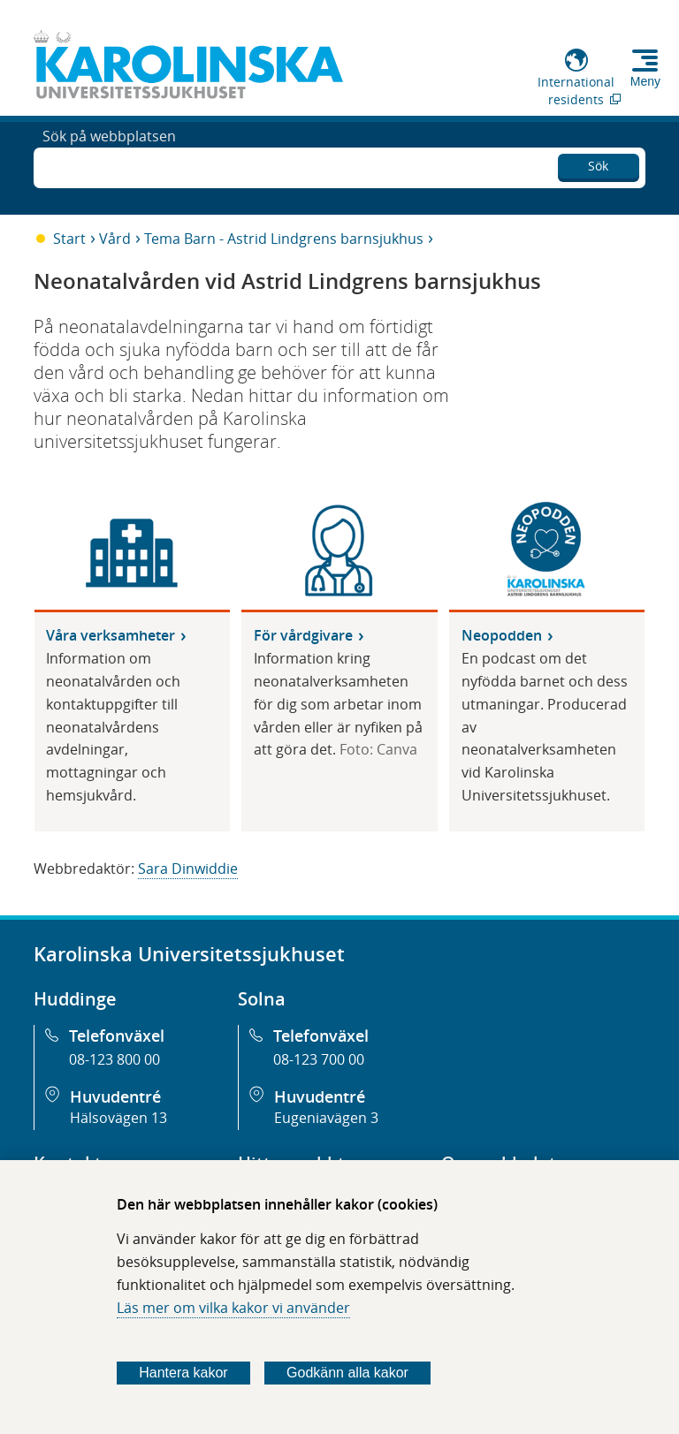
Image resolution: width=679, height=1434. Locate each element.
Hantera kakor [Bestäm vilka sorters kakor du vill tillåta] (183, 1372)
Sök (598, 163)
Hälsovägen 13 (118, 1117)
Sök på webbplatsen (109, 166)
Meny (645, 81)
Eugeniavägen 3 (326, 1117)
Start (69, 238)
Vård (115, 238)
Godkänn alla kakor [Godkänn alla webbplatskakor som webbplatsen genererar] (347, 1372)
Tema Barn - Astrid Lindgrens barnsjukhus (283, 238)
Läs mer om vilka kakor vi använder (233, 1307)
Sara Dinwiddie (188, 868)
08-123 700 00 (318, 1059)
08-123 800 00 (114, 1059)
